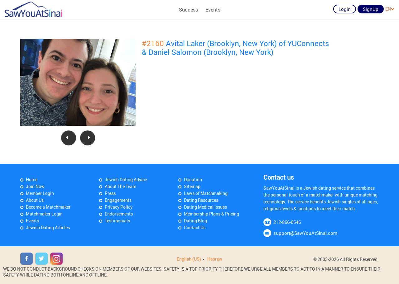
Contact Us (194, 227)
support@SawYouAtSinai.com (305, 233)
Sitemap (192, 186)
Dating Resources (201, 200)
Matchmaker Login (44, 214)
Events (212, 9)
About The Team (120, 186)
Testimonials (117, 221)
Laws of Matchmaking (206, 193)
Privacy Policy (118, 207)
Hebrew (214, 259)
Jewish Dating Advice (126, 179)
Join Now (35, 186)
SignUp (370, 9)
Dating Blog (195, 221)
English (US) (189, 259)
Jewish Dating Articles (48, 227)
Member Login (40, 193)
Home (31, 179)
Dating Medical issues (205, 207)
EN (389, 9)
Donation (193, 179)
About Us (35, 200)
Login (345, 9)
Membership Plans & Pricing (211, 214)
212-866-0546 (287, 222)
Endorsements (119, 214)
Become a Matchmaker (48, 207)
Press (110, 193)
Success (188, 9)
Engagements (118, 200)
